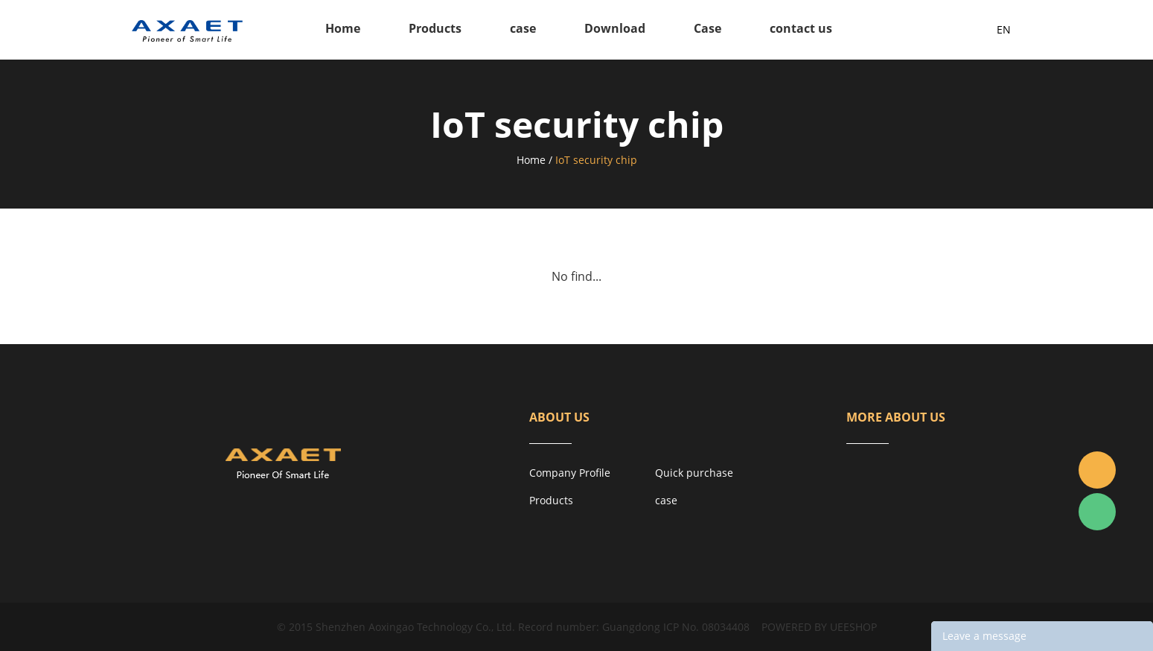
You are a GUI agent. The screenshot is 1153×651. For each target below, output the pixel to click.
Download (614, 28)
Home (342, 28)
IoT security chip (596, 160)
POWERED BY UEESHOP (819, 627)
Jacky (1097, 470)
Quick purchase (694, 473)
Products (435, 28)
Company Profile (569, 473)
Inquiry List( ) (949, 30)
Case (707, 28)
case (523, 28)
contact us (801, 28)
